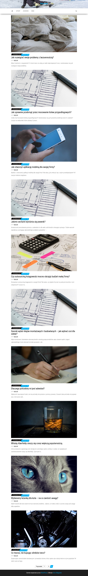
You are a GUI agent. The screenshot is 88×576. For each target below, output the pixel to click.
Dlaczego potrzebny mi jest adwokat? (28, 388)
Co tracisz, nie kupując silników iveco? (28, 552)
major (16, 60)
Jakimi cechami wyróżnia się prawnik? (28, 221)
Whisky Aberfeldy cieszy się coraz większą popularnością (36, 443)
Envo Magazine (57, 573)
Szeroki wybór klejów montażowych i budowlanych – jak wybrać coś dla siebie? (43, 332)
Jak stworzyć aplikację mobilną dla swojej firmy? (33, 167)
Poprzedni (39, 566)
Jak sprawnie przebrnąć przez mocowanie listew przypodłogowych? (41, 112)
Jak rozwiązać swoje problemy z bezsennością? (32, 57)
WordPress (44, 573)
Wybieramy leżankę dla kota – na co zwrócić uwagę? (34, 498)
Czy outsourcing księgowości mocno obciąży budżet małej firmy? (40, 276)
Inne (32, 11)
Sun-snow (44, 3)
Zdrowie (26, 11)
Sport (18, 11)
